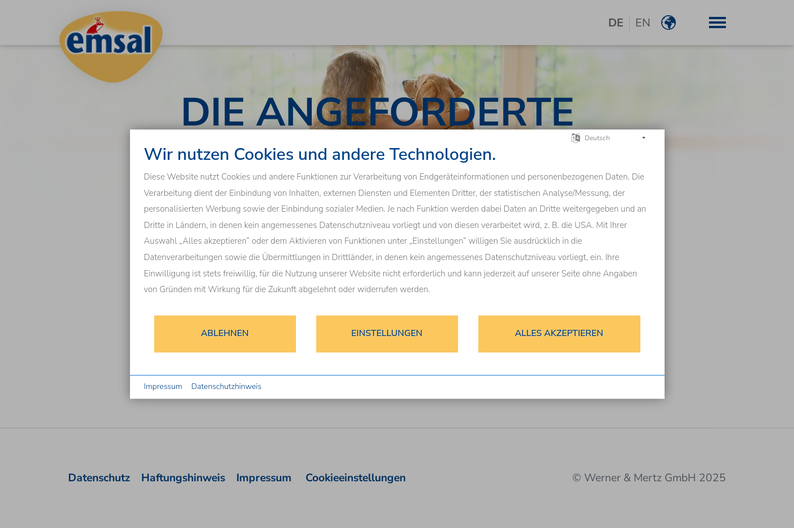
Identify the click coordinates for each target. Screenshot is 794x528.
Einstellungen (386, 333)
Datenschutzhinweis (226, 386)
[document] (397, 229)
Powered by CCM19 (618, 387)
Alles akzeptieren (559, 333)
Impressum (163, 386)
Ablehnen (225, 333)
